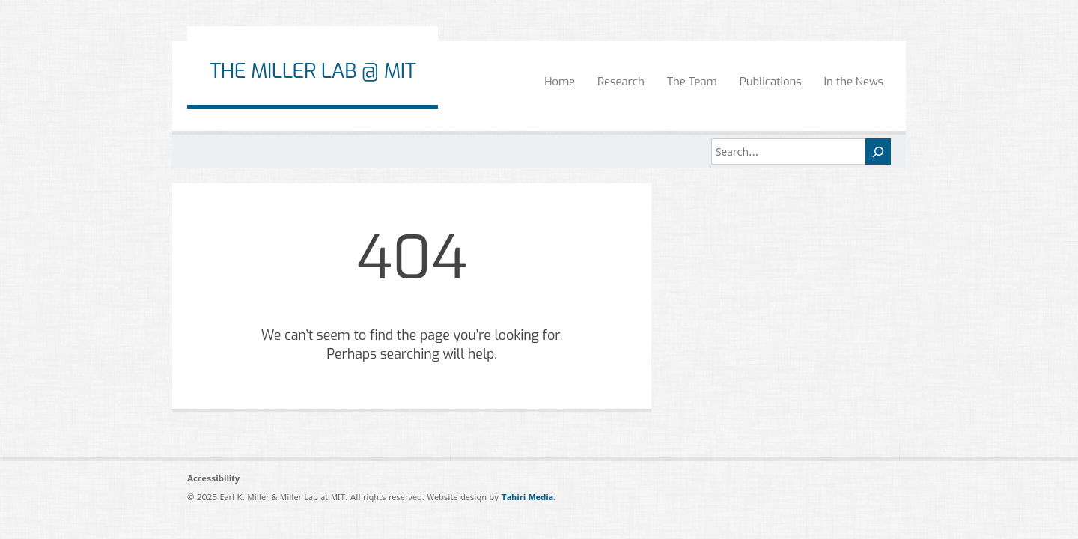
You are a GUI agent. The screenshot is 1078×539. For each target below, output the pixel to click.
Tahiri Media (527, 497)
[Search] (878, 151)
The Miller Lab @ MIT (312, 71)
